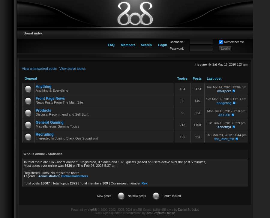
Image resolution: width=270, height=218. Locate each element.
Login (162, 45)
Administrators (48, 176)
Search (146, 45)
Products (43, 110)
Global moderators (74, 176)
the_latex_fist (224, 139)
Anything (43, 86)
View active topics (72, 68)
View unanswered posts (39, 68)
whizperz (224, 91)
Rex (145, 183)
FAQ (111, 45)
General (31, 78)
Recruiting (44, 134)
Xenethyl (224, 127)
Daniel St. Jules (188, 209)
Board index (33, 33)
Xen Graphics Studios (161, 213)
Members (128, 45)
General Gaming (50, 122)
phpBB (92, 209)
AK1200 (224, 115)
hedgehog (224, 103)
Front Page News (50, 98)
